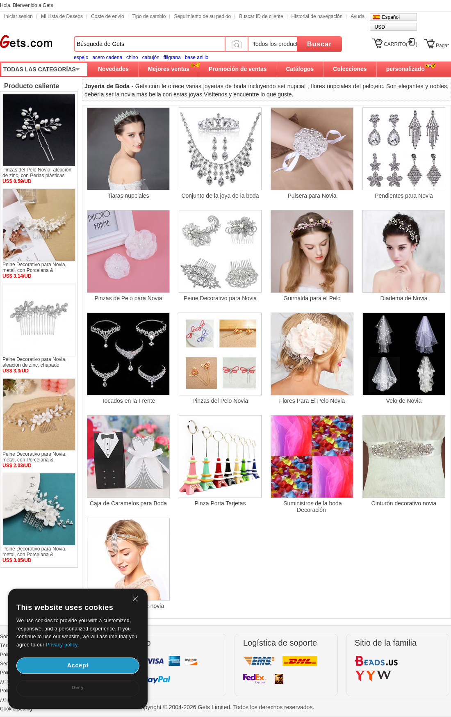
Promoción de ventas (238, 69)
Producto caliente (31, 85)
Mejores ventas (168, 69)
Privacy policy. (62, 645)
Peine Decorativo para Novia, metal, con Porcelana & (34, 267)
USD (379, 27)
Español (390, 17)
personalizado (405, 69)
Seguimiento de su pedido (202, 16)
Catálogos (300, 69)
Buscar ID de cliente (261, 16)
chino (132, 57)
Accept (78, 665)
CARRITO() (400, 44)
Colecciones (350, 69)
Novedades (113, 69)
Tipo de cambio (149, 16)
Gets (26, 41)
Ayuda (357, 16)
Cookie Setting (16, 709)
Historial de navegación (317, 16)
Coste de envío (107, 16)
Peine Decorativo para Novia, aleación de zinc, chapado (34, 362)
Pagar (442, 45)
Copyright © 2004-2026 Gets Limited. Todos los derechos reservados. (225, 707)
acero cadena (107, 57)
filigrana (172, 57)
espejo (81, 57)
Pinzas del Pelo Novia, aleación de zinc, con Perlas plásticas (36, 172)
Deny (78, 687)
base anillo (196, 57)
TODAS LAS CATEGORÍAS (39, 69)
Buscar (319, 44)
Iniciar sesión (18, 16)
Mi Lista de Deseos (62, 16)
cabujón (150, 57)
